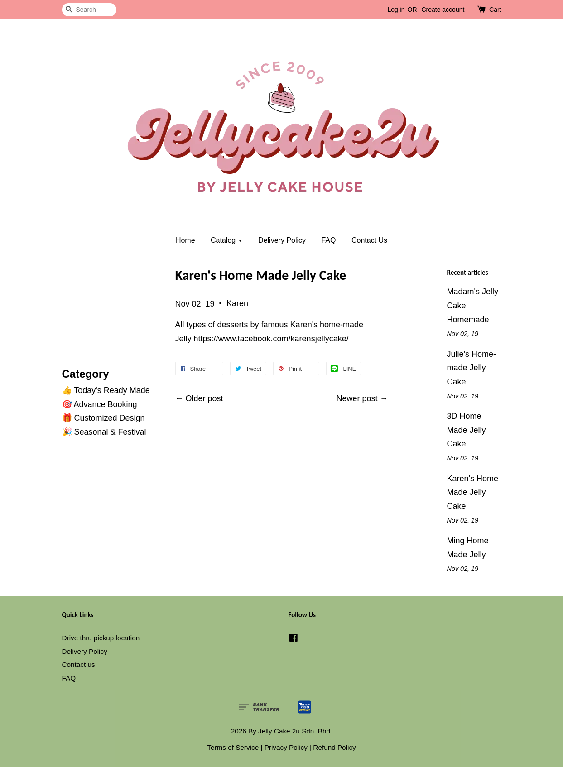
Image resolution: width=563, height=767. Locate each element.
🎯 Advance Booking (99, 404)
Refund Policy (334, 747)
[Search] (89, 9)
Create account (442, 9)
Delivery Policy (282, 240)
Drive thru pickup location (101, 638)
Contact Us (369, 240)
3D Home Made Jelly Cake (466, 430)
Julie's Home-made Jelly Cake (471, 368)
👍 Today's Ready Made (106, 390)
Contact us (78, 664)
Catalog (227, 240)
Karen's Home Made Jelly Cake (472, 492)
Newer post (356, 398)
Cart (495, 9)
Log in (395, 9)
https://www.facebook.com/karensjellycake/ (271, 338)
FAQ (328, 240)
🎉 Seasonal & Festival (104, 431)
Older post (204, 398)
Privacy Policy (286, 747)
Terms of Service (233, 747)
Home (185, 240)
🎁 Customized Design (103, 417)
